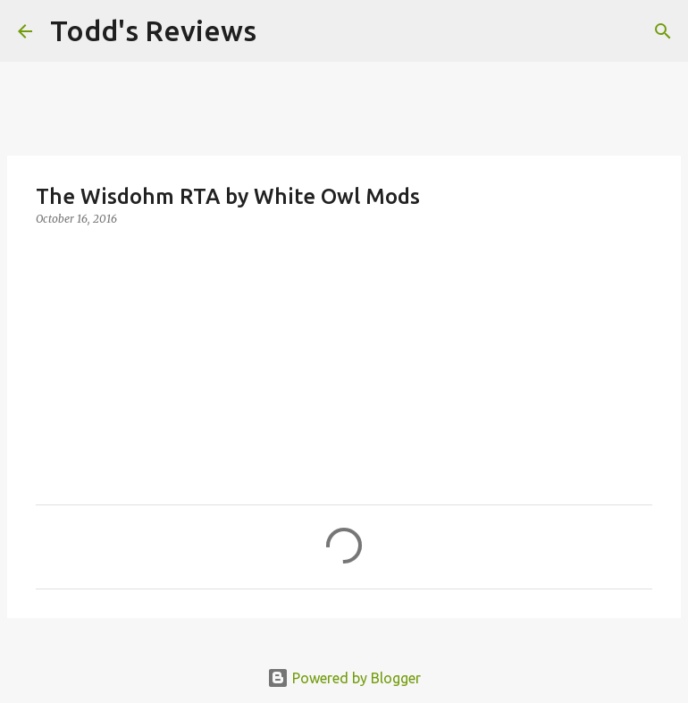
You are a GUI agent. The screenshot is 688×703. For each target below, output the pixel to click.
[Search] (281, 31)
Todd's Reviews (153, 30)
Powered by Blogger (344, 678)
